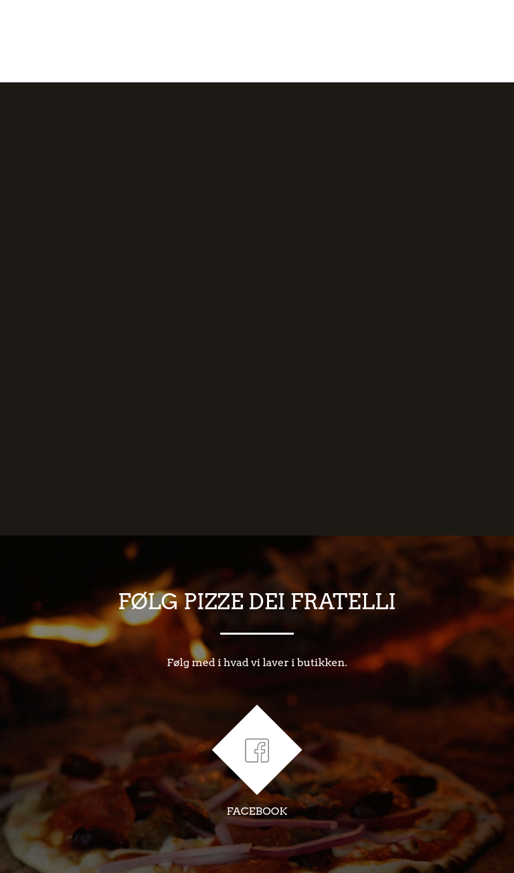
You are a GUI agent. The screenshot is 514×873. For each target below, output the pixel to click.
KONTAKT (456, 41)
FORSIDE (54, 41)
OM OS (120, 41)
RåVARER (279, 41)
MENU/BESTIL (367, 41)
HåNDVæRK (196, 41)
